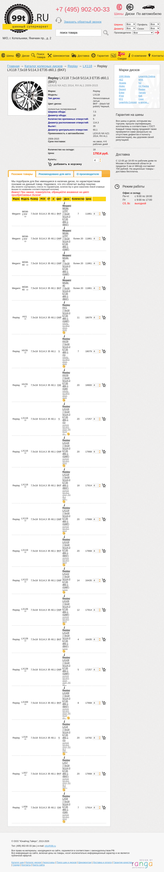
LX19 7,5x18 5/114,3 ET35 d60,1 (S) (66, 737)
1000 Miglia (124, 76)
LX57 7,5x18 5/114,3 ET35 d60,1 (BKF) (66, 773)
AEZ (121, 79)
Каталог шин (18, 862)
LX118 (87, 66)
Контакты (157, 55)
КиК (140, 96)
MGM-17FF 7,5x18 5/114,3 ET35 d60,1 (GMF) (66, 240)
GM (59, 385)
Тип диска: (54, 98)
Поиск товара (41, 56)
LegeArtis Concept (128, 102)
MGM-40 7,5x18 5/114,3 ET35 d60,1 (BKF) (66, 289)
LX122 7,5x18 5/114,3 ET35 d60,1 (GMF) (66, 580)
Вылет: (52, 126)
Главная (13, 66)
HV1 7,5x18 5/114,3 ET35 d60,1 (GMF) (66, 317)
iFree (121, 96)
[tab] (22, 174)
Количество (78, 199)
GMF (59, 238)
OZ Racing (143, 86)
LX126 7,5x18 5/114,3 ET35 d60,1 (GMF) (66, 609)
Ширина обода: (57, 111)
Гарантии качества (122, 862)
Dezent (122, 89)
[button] (100, 159)
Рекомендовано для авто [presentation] (55, 174)
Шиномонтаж (61, 55)
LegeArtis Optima (146, 76)
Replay (73, 66)
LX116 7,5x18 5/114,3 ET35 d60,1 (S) (66, 420)
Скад (141, 99)
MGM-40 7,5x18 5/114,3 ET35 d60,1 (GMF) (66, 265)
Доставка (83, 55)
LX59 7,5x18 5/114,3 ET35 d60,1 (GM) (66, 807)
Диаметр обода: (57, 115)
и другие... (143, 102)
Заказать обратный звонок (82, 22)
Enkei (121, 92)
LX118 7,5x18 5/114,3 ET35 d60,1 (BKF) (66, 485)
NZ (139, 83)
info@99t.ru (50, 846)
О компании (139, 55)
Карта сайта (39, 865)
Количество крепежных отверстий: (68, 119)
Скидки (16, 865)
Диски (25, 55)
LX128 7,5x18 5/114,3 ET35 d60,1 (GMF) (66, 671)
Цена (88, 199)
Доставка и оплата (102, 862)
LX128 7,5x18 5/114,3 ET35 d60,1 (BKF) (66, 639)
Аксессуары (49, 862)
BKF (59, 213)
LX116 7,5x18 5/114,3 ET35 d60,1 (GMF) (66, 451)
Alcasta (122, 83)
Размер (34, 199)
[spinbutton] (96, 160)
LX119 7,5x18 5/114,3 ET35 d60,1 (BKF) (66, 550)
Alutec (122, 86)
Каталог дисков (33, 862)
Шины (10, 55)
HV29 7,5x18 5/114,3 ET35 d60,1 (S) (66, 351)
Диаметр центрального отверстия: (68, 129)
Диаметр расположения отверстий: (68, 122)
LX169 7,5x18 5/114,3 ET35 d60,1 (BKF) (66, 704)
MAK (140, 79)
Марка (16, 199)
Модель (25, 199)
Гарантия (103, 55)
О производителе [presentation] (88, 174)
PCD (42, 199)
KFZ (121, 99)
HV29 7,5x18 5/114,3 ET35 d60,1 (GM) (66, 385)
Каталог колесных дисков (43, 66)
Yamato (142, 92)
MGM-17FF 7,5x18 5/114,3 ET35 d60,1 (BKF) (66, 215)
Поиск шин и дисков (66, 862)
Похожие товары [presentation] (22, 174)
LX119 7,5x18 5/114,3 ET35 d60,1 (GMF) (66, 519)
